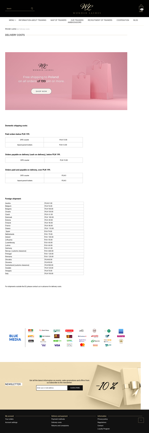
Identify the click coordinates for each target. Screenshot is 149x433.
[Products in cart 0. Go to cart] (141, 8)
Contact (100, 426)
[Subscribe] (75, 387)
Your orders (9, 419)
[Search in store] (17, 8)
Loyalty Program (104, 429)
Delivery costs (56, 422)
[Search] (32, 8)
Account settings (11, 422)
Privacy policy (103, 419)
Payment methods (58, 419)
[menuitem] (12, 20)
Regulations (102, 422)
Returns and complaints (60, 426)
